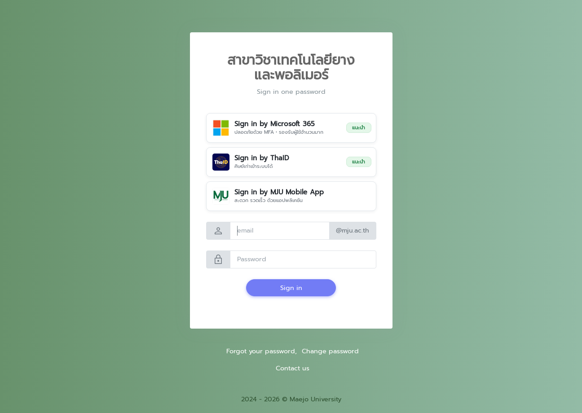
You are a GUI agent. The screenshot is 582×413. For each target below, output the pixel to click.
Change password (330, 351)
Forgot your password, (261, 351)
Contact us (292, 368)
